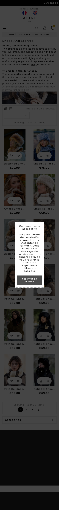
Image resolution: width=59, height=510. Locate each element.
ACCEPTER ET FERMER (29, 280)
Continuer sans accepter (29, 227)
